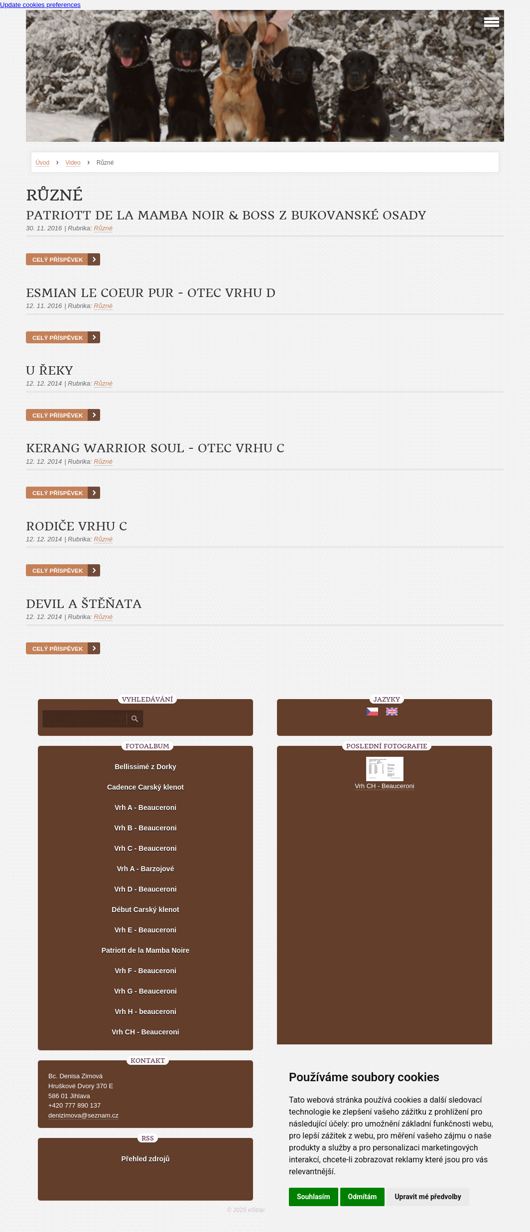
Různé (103, 228)
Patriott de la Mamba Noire (146, 950)
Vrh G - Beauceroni (145, 991)
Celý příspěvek (57, 259)
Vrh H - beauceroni (145, 1012)
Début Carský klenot (145, 910)
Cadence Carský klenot (145, 787)
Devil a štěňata (83, 604)
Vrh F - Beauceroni (145, 971)
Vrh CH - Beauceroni (145, 1032)
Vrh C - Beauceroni (145, 848)
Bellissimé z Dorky (145, 767)
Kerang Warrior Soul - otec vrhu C (155, 448)
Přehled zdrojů (145, 1159)
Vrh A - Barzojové (145, 869)
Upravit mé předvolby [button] (428, 1197)
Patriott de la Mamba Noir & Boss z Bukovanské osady (226, 215)
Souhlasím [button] (313, 1197)
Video (72, 162)
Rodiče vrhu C (76, 526)
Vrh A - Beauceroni (145, 808)
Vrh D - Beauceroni (145, 889)
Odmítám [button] (362, 1197)
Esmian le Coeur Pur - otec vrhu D (150, 293)
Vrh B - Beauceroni (145, 828)
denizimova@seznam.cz (83, 1115)
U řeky (49, 371)
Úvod (42, 162)
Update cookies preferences (40, 4)
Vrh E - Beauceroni (145, 930)
